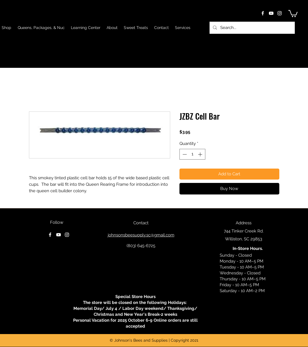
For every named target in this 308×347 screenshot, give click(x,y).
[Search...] (251, 28)
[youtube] (271, 13)
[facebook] (263, 13)
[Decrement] (184, 154)
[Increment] (200, 154)
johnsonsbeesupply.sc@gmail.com (141, 235)
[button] (293, 13)
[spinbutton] (192, 154)
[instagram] (279, 13)
